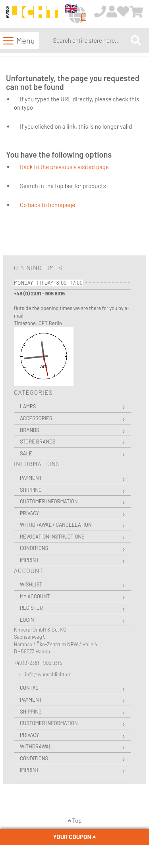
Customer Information (49, 501)
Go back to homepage (47, 204)
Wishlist (31, 584)
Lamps (28, 406)
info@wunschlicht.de (48, 674)
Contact (30, 688)
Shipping (31, 490)
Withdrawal (36, 746)
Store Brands (37, 441)
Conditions (34, 548)
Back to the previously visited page (64, 166)
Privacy (29, 513)
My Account (35, 596)
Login (27, 620)
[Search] (136, 40)
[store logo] (32, 14)
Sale (26, 453)
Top (75, 820)
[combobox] (90, 40)
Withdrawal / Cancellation (56, 524)
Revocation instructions (52, 536)
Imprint (29, 560)
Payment (31, 478)
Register (31, 608)
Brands (29, 430)
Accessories (36, 418)
